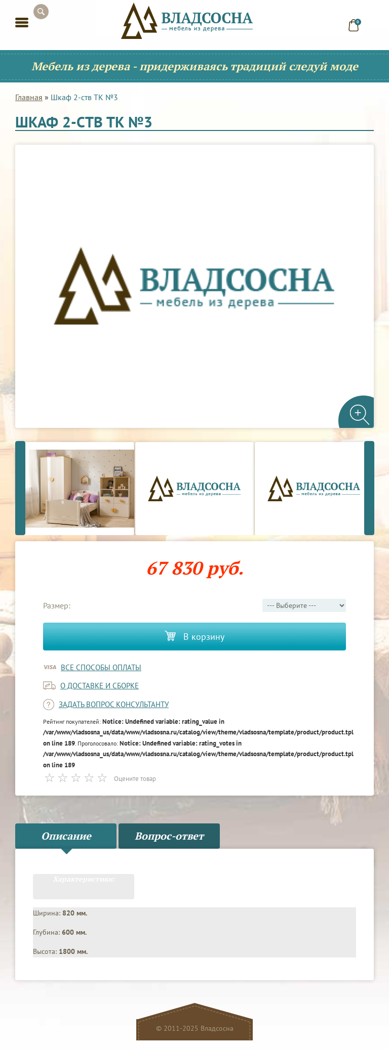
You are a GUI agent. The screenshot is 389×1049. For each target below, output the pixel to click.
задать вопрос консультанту (114, 704)
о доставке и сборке (99, 685)
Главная (29, 97)
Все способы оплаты (101, 667)
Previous (20, 488)
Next (369, 488)
